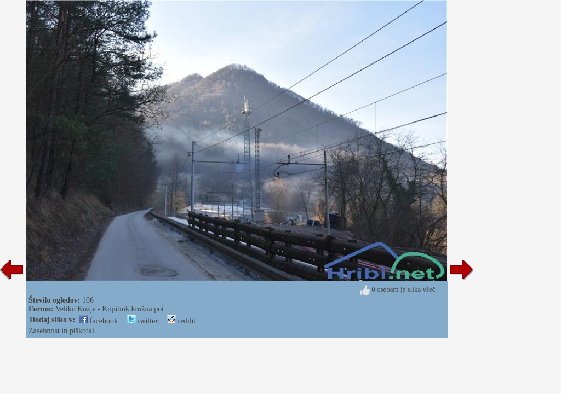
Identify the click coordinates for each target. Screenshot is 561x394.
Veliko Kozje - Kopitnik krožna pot (109, 309)
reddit (181, 321)
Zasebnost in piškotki (61, 331)
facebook (98, 321)
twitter (142, 321)
